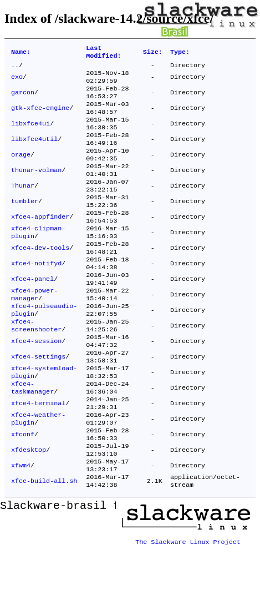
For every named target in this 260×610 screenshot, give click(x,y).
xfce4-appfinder (40, 241)
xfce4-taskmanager (32, 437)
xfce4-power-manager (34, 330)
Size (152, 53)
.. (15, 68)
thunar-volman (36, 188)
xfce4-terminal (38, 454)
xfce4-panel (32, 312)
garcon (22, 99)
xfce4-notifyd (36, 294)
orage (20, 170)
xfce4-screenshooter (36, 366)
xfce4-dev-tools (40, 277)
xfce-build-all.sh (44, 543)
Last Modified (103, 53)
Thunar (22, 205)
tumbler (24, 223)
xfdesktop (28, 507)
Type (180, 53)
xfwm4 (20, 525)
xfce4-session (36, 383)
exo (17, 81)
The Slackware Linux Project (188, 601)
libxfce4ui (30, 134)
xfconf (22, 490)
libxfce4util (34, 152)
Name (20, 53)
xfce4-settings (38, 401)
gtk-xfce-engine (40, 117)
